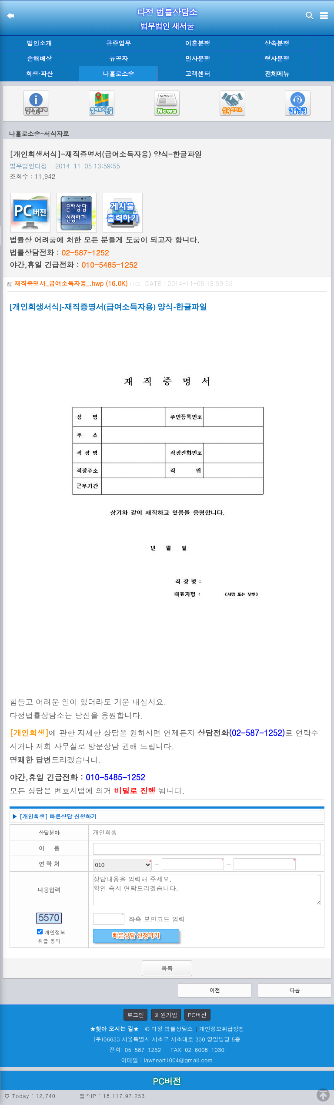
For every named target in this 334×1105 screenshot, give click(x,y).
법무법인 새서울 (167, 25)
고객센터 (197, 73)
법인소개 (39, 43)
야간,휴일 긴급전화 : (73, 264)
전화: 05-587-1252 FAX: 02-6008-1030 (167, 1049)
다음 (294, 990)
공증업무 (118, 43)
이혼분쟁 (197, 43)
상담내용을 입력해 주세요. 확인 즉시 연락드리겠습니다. (207, 889)
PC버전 (197, 1015)
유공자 (118, 58)
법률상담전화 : (59, 252)
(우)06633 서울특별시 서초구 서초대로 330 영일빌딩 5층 (167, 1039)
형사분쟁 (277, 58)
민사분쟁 (197, 58)
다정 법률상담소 (167, 12)
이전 (215, 990)
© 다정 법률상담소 (169, 1028)
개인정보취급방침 (221, 1028)
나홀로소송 (118, 73)
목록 (167, 968)
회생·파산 (39, 73)
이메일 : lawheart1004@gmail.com (167, 1060)
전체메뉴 (277, 74)
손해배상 (39, 58)
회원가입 (166, 1015)
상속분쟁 (277, 43)
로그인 (135, 1015)
